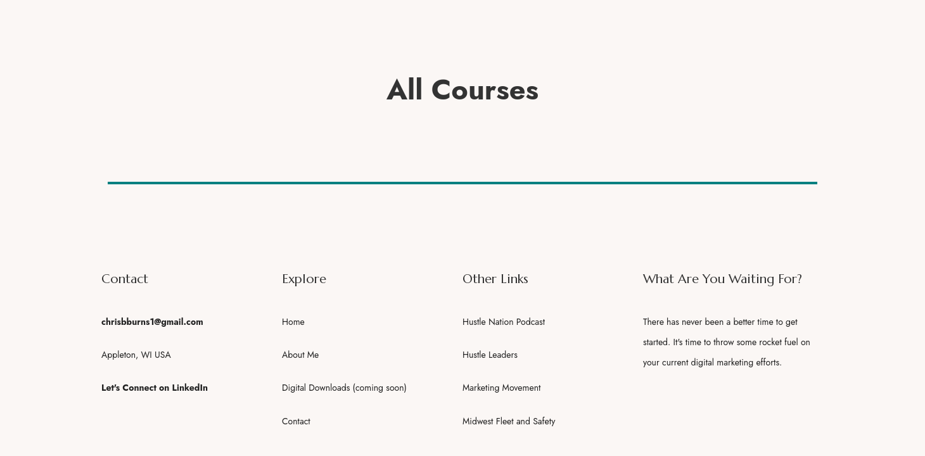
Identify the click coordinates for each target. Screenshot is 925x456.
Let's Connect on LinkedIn (154, 387)
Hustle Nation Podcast (503, 321)
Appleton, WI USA (136, 354)
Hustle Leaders (490, 354)
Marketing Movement (501, 387)
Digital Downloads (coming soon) (344, 387)
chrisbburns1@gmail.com (152, 321)
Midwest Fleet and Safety (508, 421)
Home (293, 321)
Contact (296, 421)
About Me (300, 354)
